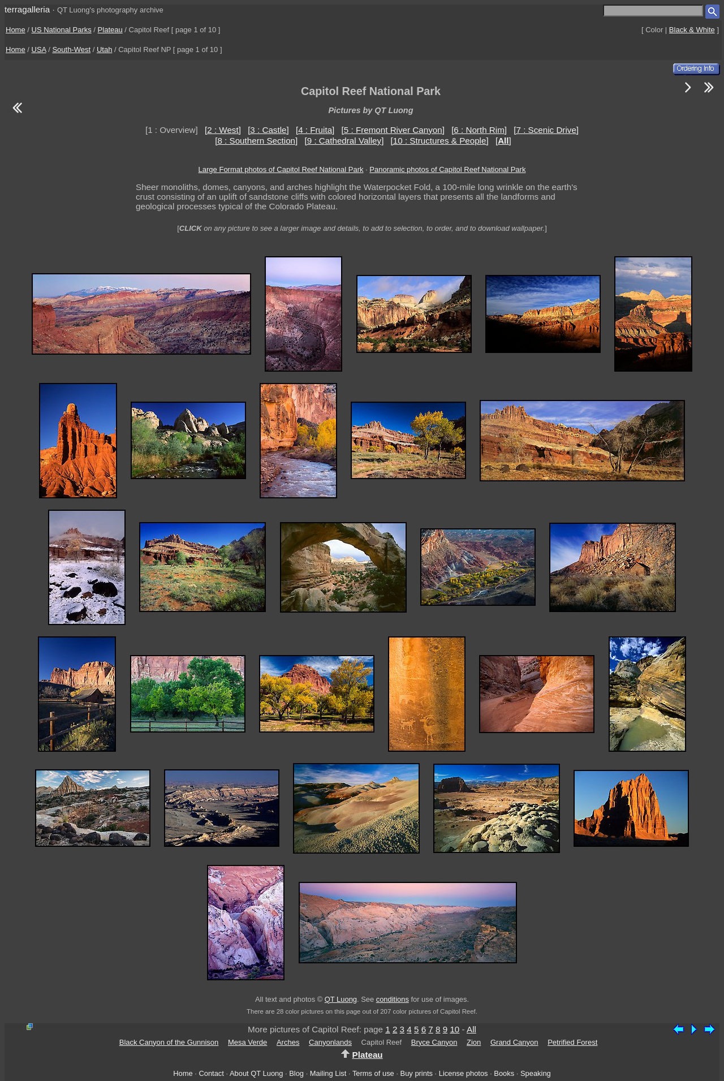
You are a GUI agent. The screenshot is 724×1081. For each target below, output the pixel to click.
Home (15, 29)
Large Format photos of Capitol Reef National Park (281, 169)
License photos (463, 1073)
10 (454, 1029)
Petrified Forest (572, 1042)
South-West (71, 49)
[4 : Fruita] (315, 130)
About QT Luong (256, 1073)
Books (504, 1073)
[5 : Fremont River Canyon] (393, 130)
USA (39, 49)
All (471, 1029)
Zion (474, 1042)
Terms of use (373, 1073)
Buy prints (416, 1073)
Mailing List (328, 1073)
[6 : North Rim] (479, 130)
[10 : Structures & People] (440, 140)
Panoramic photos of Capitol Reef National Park (447, 169)
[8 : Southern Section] (256, 140)
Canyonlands (330, 1042)
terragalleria (27, 9)
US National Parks (62, 29)
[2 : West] (223, 130)
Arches (288, 1042)
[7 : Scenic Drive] (546, 130)
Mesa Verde (247, 1042)
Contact (211, 1073)
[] (503, 140)
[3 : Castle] (268, 130)
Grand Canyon (514, 1042)
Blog (296, 1073)
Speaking (535, 1073)
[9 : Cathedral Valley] (344, 140)
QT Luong (341, 999)
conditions (392, 999)
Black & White (692, 29)
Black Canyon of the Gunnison (169, 1042)
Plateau (110, 29)
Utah (104, 49)
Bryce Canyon (434, 1042)
